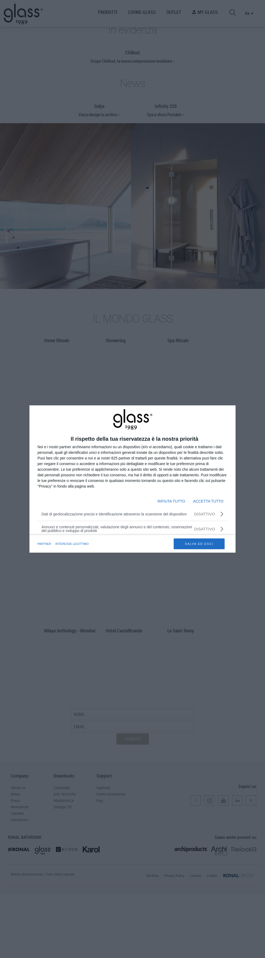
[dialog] (132, 479)
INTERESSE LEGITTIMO (73, 543)
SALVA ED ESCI (199, 543)
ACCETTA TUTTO (208, 501)
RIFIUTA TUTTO (171, 501)
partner (45, 543)
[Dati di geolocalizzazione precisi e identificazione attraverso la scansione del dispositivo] (132, 514)
